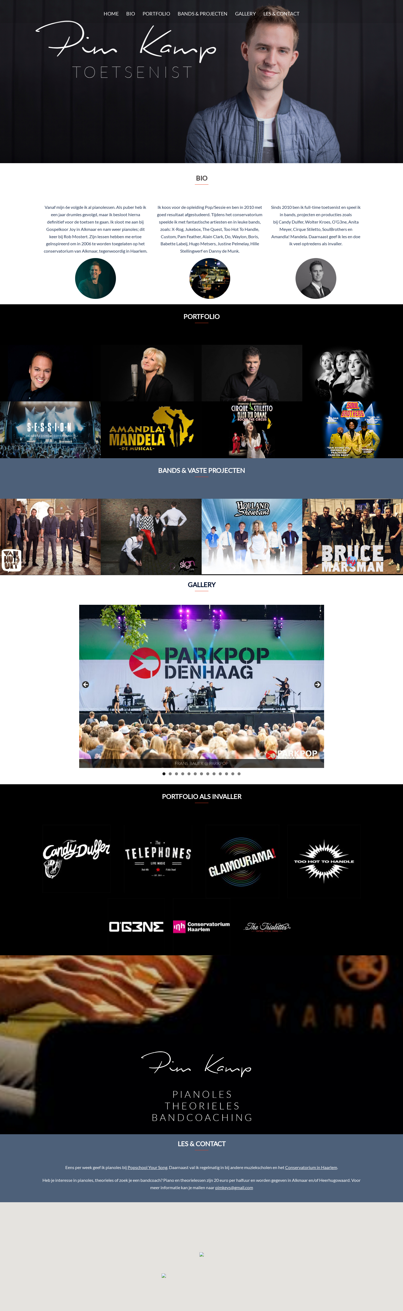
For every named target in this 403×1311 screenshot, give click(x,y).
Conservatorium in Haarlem (311, 1167)
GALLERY (245, 14)
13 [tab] (239, 773)
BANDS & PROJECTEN (202, 14)
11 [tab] (226, 773)
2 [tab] (170, 773)
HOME (111, 14)
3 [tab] (176, 773)
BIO (130, 14)
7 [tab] (201, 773)
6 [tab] (195, 773)
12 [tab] (232, 773)
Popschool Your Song (147, 1167)
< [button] (86, 685)
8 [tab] (207, 773)
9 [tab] (214, 773)
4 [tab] (182, 773)
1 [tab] (163, 773)
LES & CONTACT (281, 14)
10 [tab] (220, 773)
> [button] (317, 685)
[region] (201, 686)
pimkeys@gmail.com (234, 1187)
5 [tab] (188, 773)
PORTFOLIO (156, 14)
